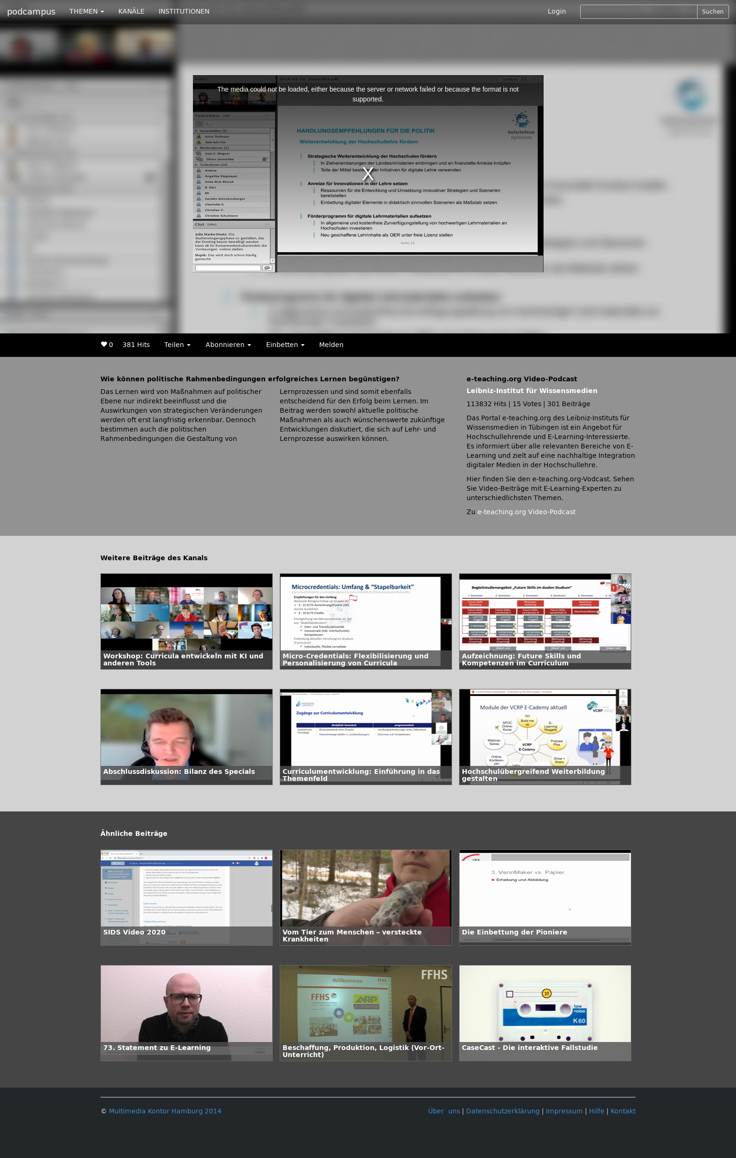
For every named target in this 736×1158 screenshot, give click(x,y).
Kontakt (623, 1111)
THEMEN (86, 11)
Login (557, 11)
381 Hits (136, 345)
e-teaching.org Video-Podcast (526, 512)
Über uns (444, 1111)
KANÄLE (131, 11)
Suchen (713, 11)
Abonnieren (228, 345)
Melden (331, 345)
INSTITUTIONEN (184, 11)
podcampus (31, 12)
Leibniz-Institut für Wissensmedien (532, 391)
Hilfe (597, 1111)
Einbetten (285, 345)
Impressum (564, 1111)
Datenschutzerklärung (503, 1111)
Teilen (177, 345)
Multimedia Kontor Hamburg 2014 (165, 1111)
